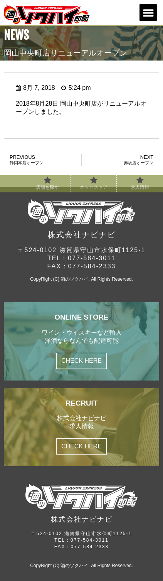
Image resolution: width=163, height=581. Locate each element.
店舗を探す (47, 189)
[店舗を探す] (47, 183)
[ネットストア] (93, 183)
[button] (148, 12)
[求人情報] (140, 183)
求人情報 (140, 189)
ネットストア (94, 189)
